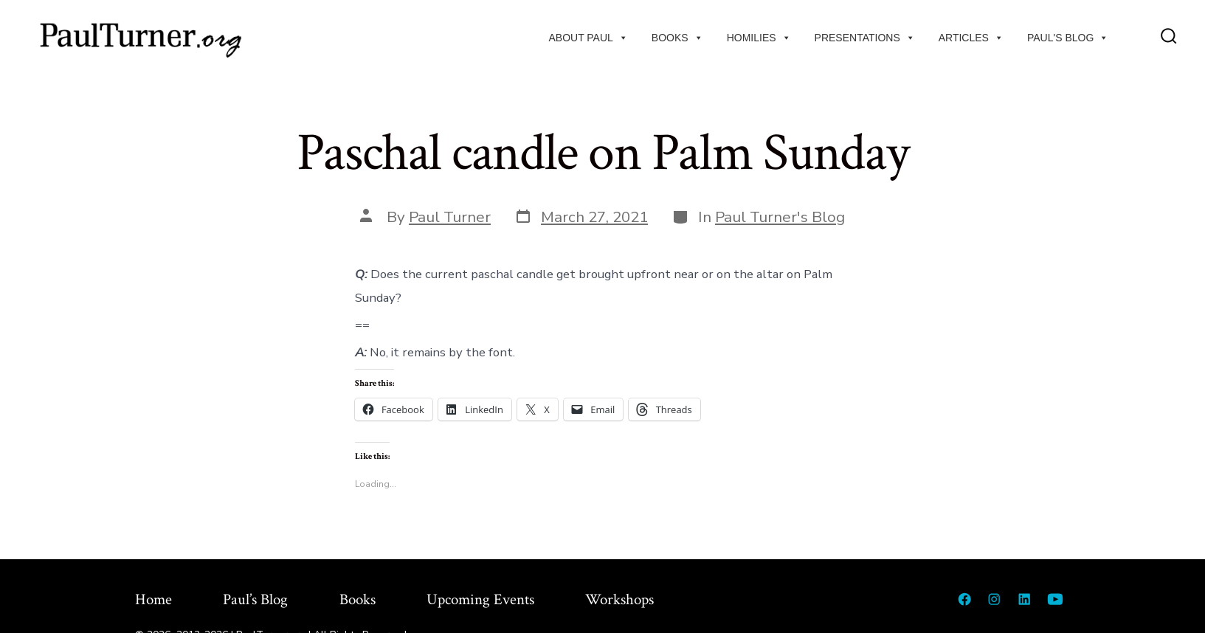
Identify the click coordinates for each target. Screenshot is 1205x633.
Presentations (865, 38)
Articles (971, 38)
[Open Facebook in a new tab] (964, 599)
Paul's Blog (1067, 38)
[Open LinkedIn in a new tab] (1024, 599)
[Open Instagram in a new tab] (994, 599)
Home (153, 599)
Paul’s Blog (255, 599)
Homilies (759, 38)
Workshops (619, 599)
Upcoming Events (480, 599)
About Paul (587, 38)
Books (677, 38)
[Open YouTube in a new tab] (1055, 599)
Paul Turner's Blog (780, 217)
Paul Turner (450, 217)
